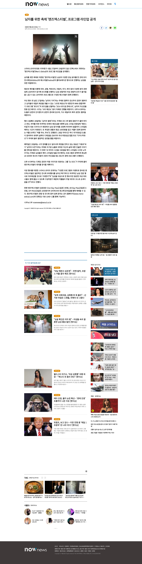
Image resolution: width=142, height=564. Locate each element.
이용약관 (67, 546)
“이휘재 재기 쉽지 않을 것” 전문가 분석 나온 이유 (59, 522)
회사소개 (61, 546)
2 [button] (55, 528)
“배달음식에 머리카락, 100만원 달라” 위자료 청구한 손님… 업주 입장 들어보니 (33, 496)
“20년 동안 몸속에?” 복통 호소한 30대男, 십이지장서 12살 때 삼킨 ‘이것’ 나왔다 (75, 497)
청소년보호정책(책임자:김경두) (86, 546)
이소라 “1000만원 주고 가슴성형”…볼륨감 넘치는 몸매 (38, 513)
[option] (33, 490)
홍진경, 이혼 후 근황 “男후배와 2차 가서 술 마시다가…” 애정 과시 (81, 522)
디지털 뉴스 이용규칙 (99, 546)
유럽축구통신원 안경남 (31, 27)
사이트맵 (107, 546)
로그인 (56, 546)
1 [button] (54, 528)
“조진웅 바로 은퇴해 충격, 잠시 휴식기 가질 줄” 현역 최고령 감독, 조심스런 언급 (54, 497)
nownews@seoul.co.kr (42, 202)
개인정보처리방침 (74, 546)
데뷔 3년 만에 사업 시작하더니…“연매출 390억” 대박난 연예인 (80, 513)
